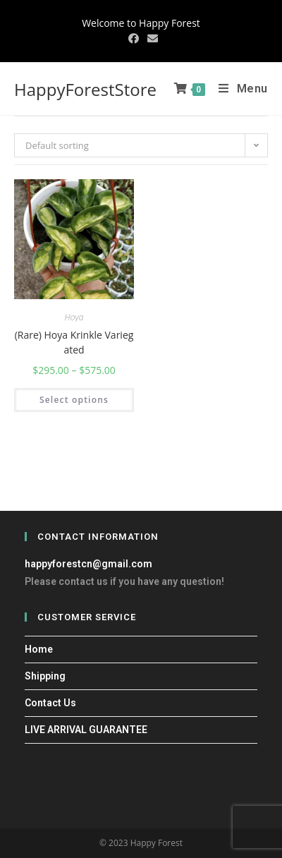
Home (39, 649)
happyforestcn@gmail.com (88, 563)
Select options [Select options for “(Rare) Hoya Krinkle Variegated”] (74, 400)
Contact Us (50, 702)
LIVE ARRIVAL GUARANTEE (86, 729)
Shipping (45, 676)
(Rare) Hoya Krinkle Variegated (74, 342)
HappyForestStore (85, 89)
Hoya (74, 317)
